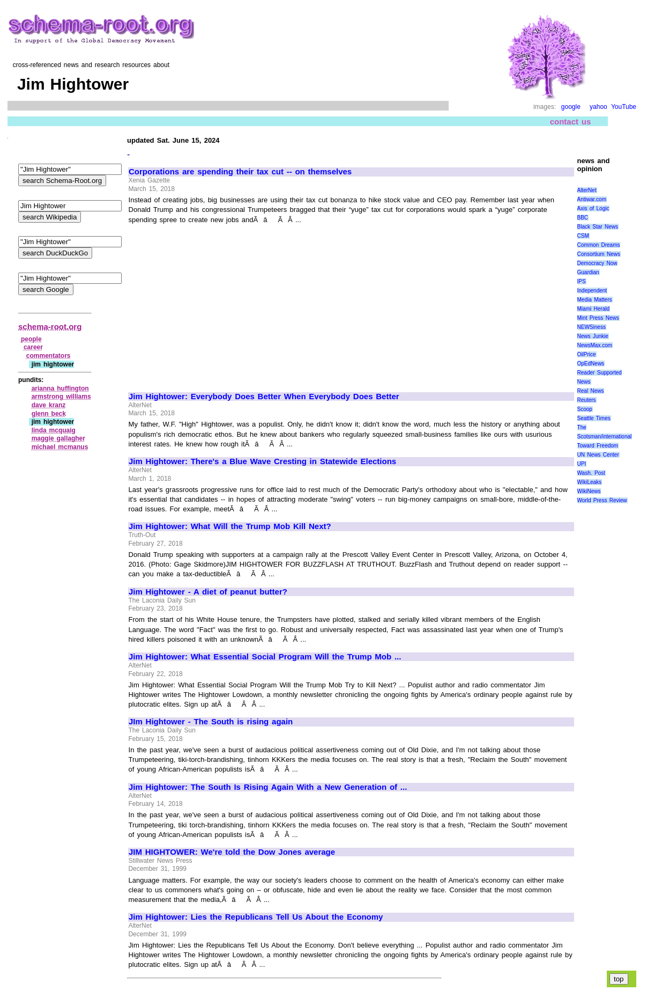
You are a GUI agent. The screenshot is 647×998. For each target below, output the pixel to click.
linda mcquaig (54, 430)
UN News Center (598, 455)
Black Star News (598, 227)
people (31, 339)
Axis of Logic (593, 208)
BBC (583, 218)
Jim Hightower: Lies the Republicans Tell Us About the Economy (256, 917)
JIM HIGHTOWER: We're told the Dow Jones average (232, 852)
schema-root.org (49, 326)
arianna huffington (60, 388)
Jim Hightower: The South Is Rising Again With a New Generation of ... (268, 787)
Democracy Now (597, 263)
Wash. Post (591, 473)
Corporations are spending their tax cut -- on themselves (240, 171)
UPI (581, 464)
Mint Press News (598, 318)
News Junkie (592, 336)
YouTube (623, 107)
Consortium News (599, 254)
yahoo (598, 107)
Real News (590, 391)
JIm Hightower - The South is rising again (211, 721)
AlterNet (587, 190)
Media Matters (594, 300)
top (619, 979)
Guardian (588, 272)
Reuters (586, 400)
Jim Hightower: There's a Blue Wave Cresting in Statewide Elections (262, 461)
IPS (581, 281)
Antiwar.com (591, 199)
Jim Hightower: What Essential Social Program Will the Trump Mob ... (265, 656)
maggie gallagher (58, 438)
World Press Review (602, 500)
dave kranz (49, 405)
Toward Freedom (598, 446)
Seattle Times (594, 418)
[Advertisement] (219, 303)
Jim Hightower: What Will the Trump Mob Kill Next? (230, 526)
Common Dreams (598, 245)
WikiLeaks (589, 482)
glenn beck (49, 413)
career (33, 347)
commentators (48, 355)
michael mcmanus (60, 447)
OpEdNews (591, 363)
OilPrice (586, 354)
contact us (570, 121)
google (571, 107)
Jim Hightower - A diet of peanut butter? (208, 592)
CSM (583, 236)
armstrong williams (61, 396)
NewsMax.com (595, 345)
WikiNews (589, 491)
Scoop (584, 409)
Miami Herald (593, 309)
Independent (592, 290)
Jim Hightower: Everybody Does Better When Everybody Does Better (264, 396)
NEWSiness (591, 327)
